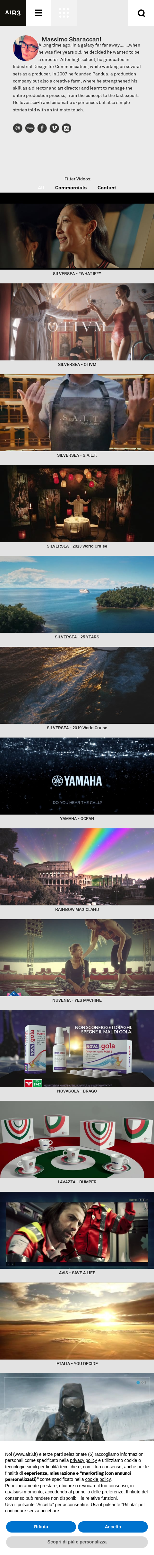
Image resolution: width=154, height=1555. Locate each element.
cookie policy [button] (98, 1479)
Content (107, 187)
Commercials (71, 187)
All (41, 187)
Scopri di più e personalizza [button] (77, 1541)
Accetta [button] (113, 1526)
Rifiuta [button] (41, 1526)
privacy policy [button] (83, 1460)
